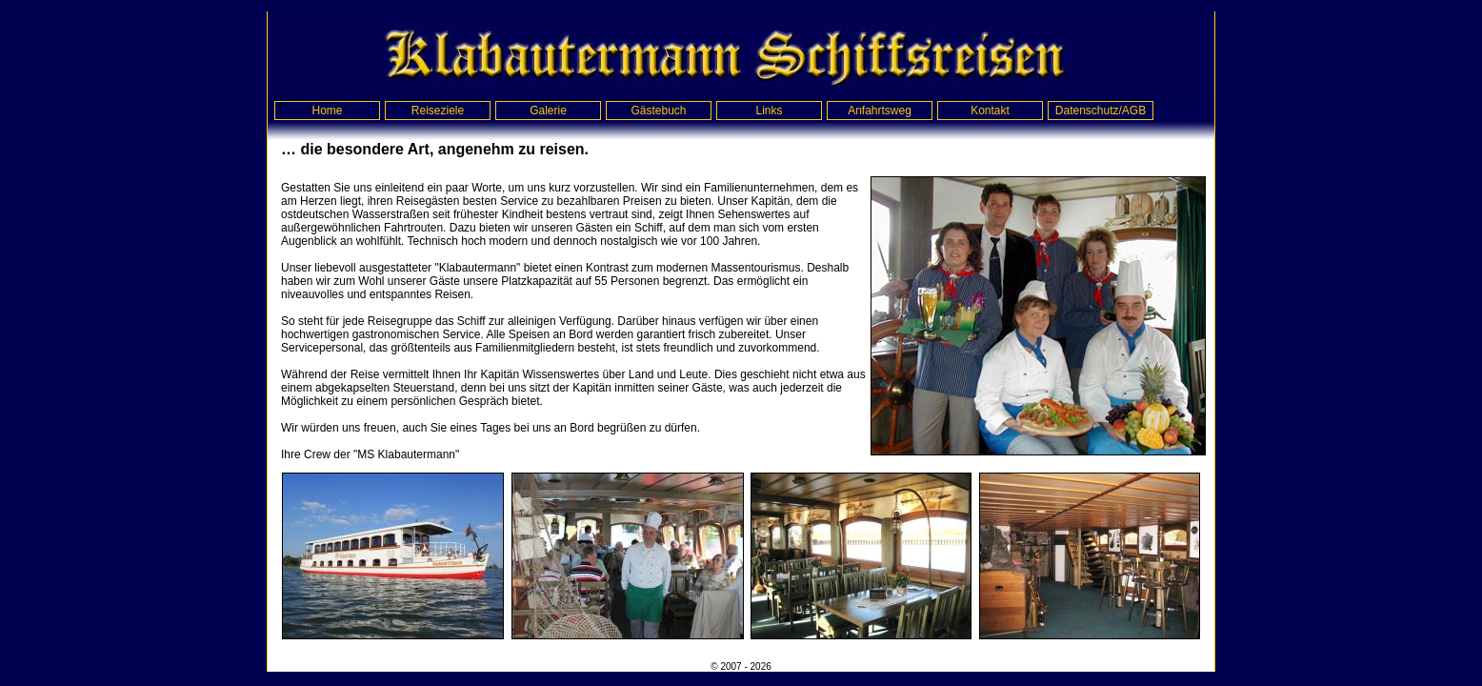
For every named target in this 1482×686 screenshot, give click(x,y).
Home (326, 110)
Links (768, 110)
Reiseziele (437, 110)
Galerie (548, 110)
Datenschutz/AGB (1100, 110)
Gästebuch (658, 110)
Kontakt (990, 110)
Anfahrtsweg (879, 110)
